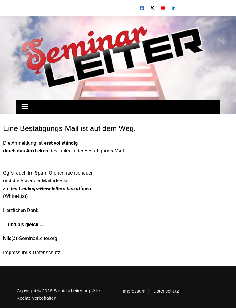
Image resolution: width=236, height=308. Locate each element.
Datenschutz (166, 291)
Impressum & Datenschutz (31, 252)
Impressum (134, 291)
